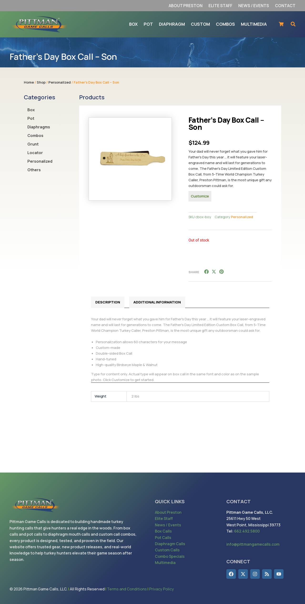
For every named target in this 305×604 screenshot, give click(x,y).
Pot (30, 118)
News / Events (168, 525)
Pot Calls (163, 537)
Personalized (59, 82)
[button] (206, 271)
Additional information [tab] (157, 302)
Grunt (33, 144)
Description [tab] (107, 302)
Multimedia (165, 562)
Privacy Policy (161, 589)
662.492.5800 (247, 531)
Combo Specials (170, 556)
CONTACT (238, 501)
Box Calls (163, 531)
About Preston (168, 512)
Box (31, 109)
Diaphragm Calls (170, 543)
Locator (35, 152)
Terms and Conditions (127, 589)
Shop (41, 82)
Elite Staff (164, 518)
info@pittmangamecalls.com (253, 544)
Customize (200, 196)
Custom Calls (167, 550)
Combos (35, 135)
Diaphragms (38, 127)
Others (34, 169)
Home (29, 82)
